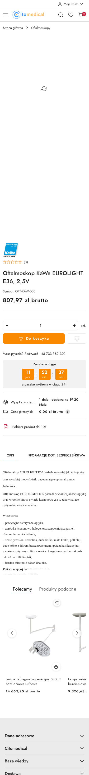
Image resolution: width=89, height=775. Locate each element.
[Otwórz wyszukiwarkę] (60, 14)
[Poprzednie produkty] (12, 633)
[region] (44, 374)
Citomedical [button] (44, 748)
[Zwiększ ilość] (74, 325)
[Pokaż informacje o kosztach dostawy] (67, 411)
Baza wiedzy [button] (44, 761)
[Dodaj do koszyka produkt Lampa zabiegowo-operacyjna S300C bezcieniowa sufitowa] (56, 666)
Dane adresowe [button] (44, 736)
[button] (15, 262)
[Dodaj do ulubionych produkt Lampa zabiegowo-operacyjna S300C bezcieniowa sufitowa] (57, 602)
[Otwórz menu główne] (5, 15)
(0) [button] (26, 262)
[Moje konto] (70, 4)
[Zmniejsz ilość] (6, 325)
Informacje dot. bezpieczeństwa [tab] (56, 455)
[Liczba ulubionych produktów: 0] (70, 14)
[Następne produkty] (77, 633)
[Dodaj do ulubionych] (77, 338)
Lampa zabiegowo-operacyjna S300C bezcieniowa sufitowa (33, 681)
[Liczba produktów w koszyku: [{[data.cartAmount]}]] (80, 14)
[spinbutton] (40, 325)
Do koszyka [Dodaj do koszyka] (34, 338)
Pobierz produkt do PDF (25, 427)
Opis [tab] (10, 455)
